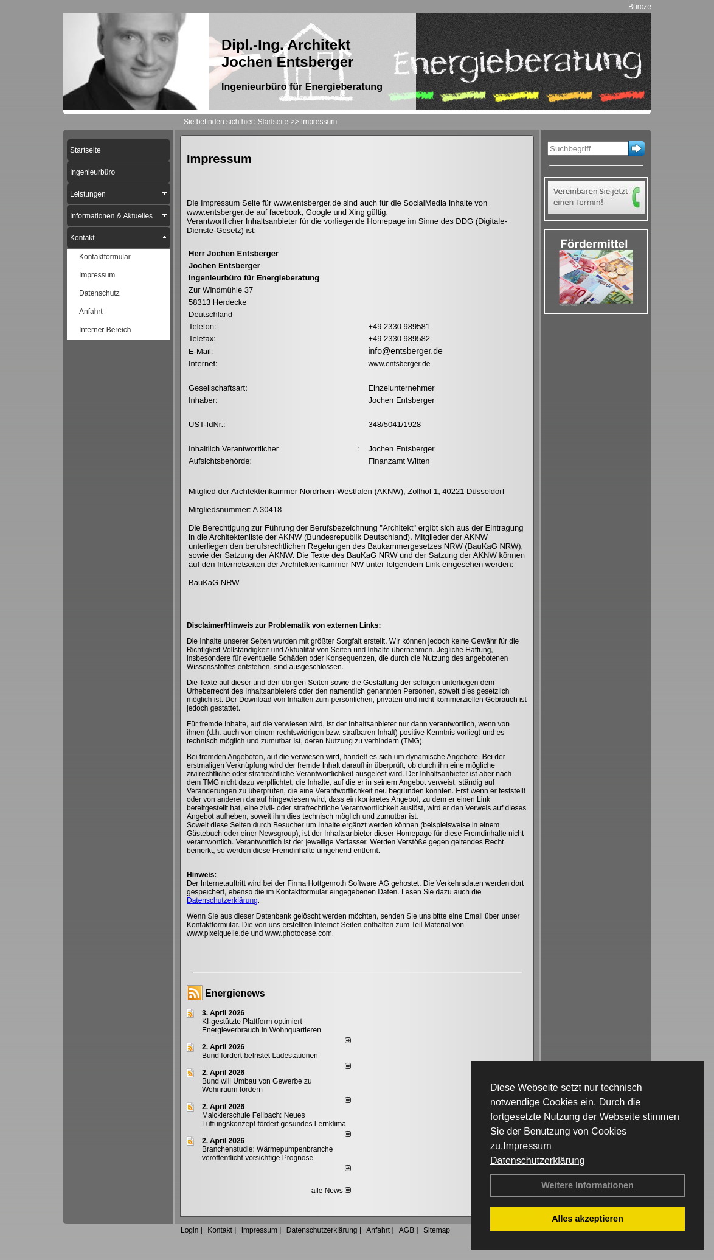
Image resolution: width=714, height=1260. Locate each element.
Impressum (527, 1146)
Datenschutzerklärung (537, 1160)
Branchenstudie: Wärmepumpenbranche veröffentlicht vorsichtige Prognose (267, 1153)
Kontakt (219, 1230)
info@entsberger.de (405, 351)
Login (189, 1230)
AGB (406, 1230)
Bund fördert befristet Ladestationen (260, 1055)
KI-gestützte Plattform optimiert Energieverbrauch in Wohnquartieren (261, 1025)
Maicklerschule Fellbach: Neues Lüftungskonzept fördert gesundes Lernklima (274, 1119)
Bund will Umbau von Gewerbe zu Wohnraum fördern (257, 1085)
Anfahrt (378, 1230)
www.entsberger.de (399, 364)
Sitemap (436, 1230)
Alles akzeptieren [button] (587, 1218)
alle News (331, 1190)
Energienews (235, 993)
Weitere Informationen (587, 1185)
